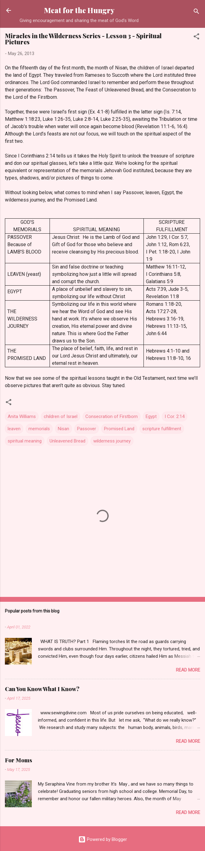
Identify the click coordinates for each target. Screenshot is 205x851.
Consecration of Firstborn (111, 416)
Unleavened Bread (67, 441)
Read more (188, 670)
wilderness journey (112, 441)
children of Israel (60, 416)
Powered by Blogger (102, 839)
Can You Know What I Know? (42, 689)
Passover (86, 428)
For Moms (18, 760)
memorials (39, 428)
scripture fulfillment (161, 428)
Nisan (63, 428)
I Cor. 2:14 (174, 416)
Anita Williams (22, 416)
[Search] (196, 12)
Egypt (151, 416)
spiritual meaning (25, 441)
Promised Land (119, 428)
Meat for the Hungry (79, 10)
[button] (196, 37)
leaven (14, 428)
